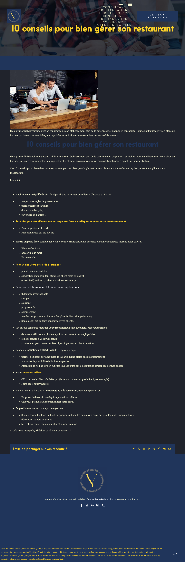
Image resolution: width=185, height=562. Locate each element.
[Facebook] (133, 449)
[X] (138, 449)
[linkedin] (92, 505)
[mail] (97, 505)
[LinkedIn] (149, 449)
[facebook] (81, 505)
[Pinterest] (159, 449)
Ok (175, 553)
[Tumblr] (154, 449)
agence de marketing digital (100, 499)
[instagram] (87, 505)
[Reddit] (144, 449)
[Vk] (164, 449)
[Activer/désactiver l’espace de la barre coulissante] (119, 4)
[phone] (103, 505)
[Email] (169, 449)
